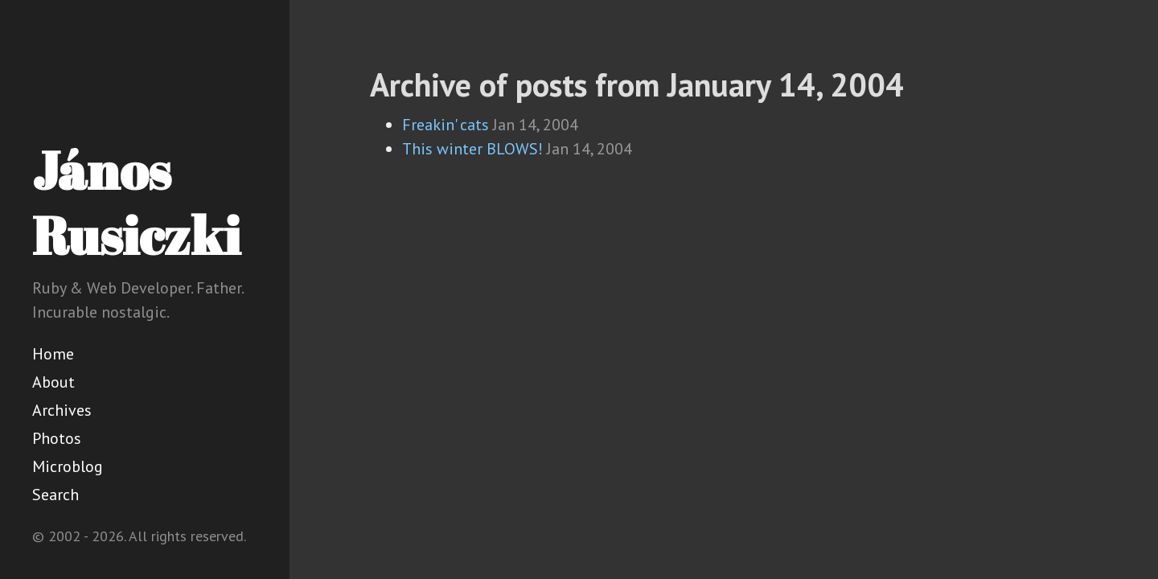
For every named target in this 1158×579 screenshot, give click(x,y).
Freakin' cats (445, 124)
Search (55, 494)
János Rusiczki (136, 202)
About (53, 382)
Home (53, 353)
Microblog (67, 466)
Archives (62, 410)
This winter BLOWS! (472, 148)
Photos (56, 438)
